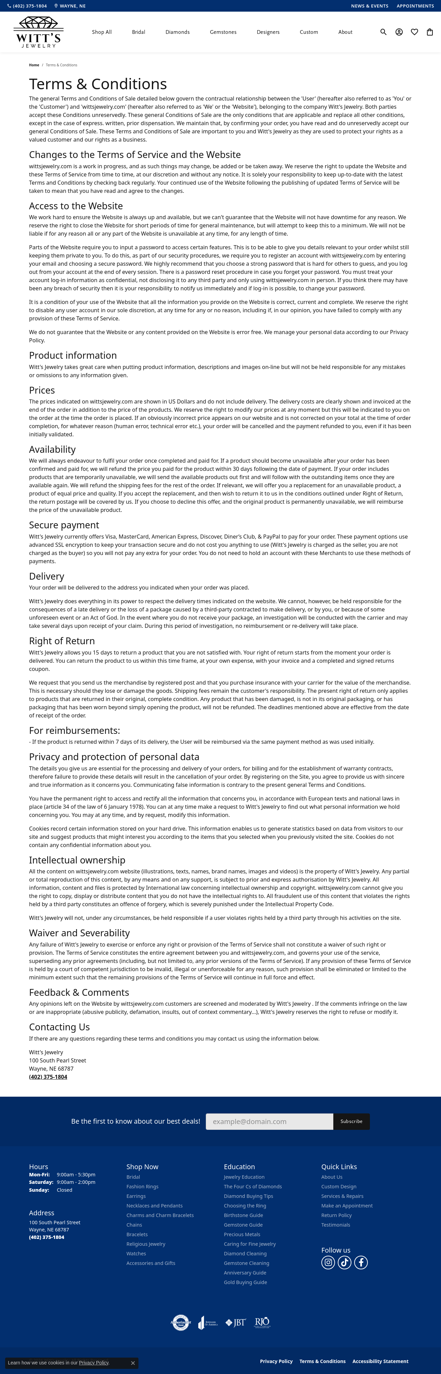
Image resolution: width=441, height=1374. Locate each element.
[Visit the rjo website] (262, 1322)
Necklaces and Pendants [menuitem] (154, 1205)
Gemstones (223, 32)
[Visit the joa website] (208, 1322)
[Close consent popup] (133, 1363)
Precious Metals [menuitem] (242, 1234)
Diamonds (177, 32)
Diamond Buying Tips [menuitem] (248, 1196)
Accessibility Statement (380, 1361)
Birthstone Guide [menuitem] (243, 1215)
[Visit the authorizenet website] (180, 1322)
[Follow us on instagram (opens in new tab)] (328, 1262)
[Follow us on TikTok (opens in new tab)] (344, 1262)
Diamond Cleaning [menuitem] (245, 1253)
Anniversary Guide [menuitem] (245, 1272)
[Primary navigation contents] (222, 32)
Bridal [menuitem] (133, 1177)
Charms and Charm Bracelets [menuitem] (160, 1215)
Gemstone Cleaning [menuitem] (246, 1263)
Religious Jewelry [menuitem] (145, 1244)
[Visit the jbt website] (236, 1322)
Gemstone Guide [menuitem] (243, 1224)
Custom (309, 32)
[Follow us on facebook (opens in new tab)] (361, 1262)
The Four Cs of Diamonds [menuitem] (253, 1186)
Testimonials (335, 1224)
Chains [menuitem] (134, 1224)
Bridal (138, 32)
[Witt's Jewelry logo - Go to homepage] (38, 32)
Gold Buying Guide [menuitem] (245, 1282)
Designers (268, 32)
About (345, 32)
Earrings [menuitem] (136, 1196)
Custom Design (339, 1186)
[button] (383, 32)
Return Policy (336, 1215)
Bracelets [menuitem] (137, 1234)
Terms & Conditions (322, 1361)
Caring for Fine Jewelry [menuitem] (250, 1244)
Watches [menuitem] (136, 1253)
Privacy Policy (276, 1361)
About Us (332, 1177)
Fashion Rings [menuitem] (142, 1186)
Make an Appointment (347, 1205)
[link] (27, 6)
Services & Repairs (342, 1196)
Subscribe (351, 1121)
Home (34, 65)
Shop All (102, 32)
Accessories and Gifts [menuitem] (150, 1263)
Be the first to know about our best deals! (135, 1121)
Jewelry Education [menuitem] (244, 1177)
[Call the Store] (46, 1237)
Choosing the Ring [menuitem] (245, 1205)
